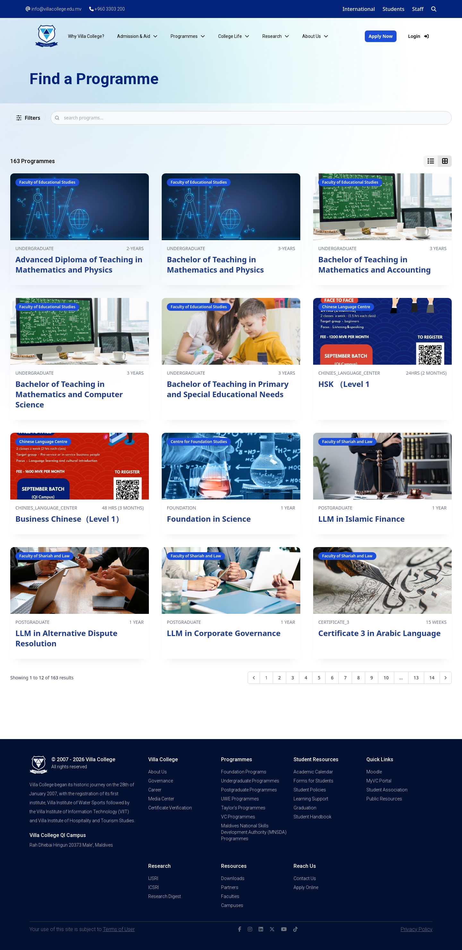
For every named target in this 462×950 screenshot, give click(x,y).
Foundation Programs (243, 771)
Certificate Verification (170, 807)
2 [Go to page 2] (279, 678)
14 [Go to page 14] (431, 678)
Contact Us (305, 878)
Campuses (232, 905)
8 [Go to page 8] (358, 678)
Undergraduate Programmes (250, 780)
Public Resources (384, 798)
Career (154, 789)
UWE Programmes (240, 798)
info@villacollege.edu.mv (53, 9)
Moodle (374, 771)
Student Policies (310, 789)
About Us (157, 771)
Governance (160, 780)
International (359, 9)
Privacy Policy (416, 929)
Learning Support (311, 798)
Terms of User (119, 929)
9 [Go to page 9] (371, 678)
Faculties (230, 896)
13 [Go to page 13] (416, 678)
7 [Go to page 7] (345, 678)
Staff (418, 9)
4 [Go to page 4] (305, 678)
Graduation (305, 807)
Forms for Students (313, 780)
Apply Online (306, 887)
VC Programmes (238, 816)
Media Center (161, 798)
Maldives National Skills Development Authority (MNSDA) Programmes (254, 832)
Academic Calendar (313, 771)
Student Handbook (312, 816)
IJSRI (153, 878)
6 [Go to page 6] (332, 678)
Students (393, 9)
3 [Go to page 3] (292, 678)
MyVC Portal (378, 780)
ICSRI (153, 887)
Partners (229, 887)
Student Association (386, 789)
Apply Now (381, 36)
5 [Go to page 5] (319, 678)
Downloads (232, 878)
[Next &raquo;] (446, 678)
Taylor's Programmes (243, 807)
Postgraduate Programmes (249, 789)
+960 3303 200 (107, 9)
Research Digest (164, 896)
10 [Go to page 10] (386, 678)
